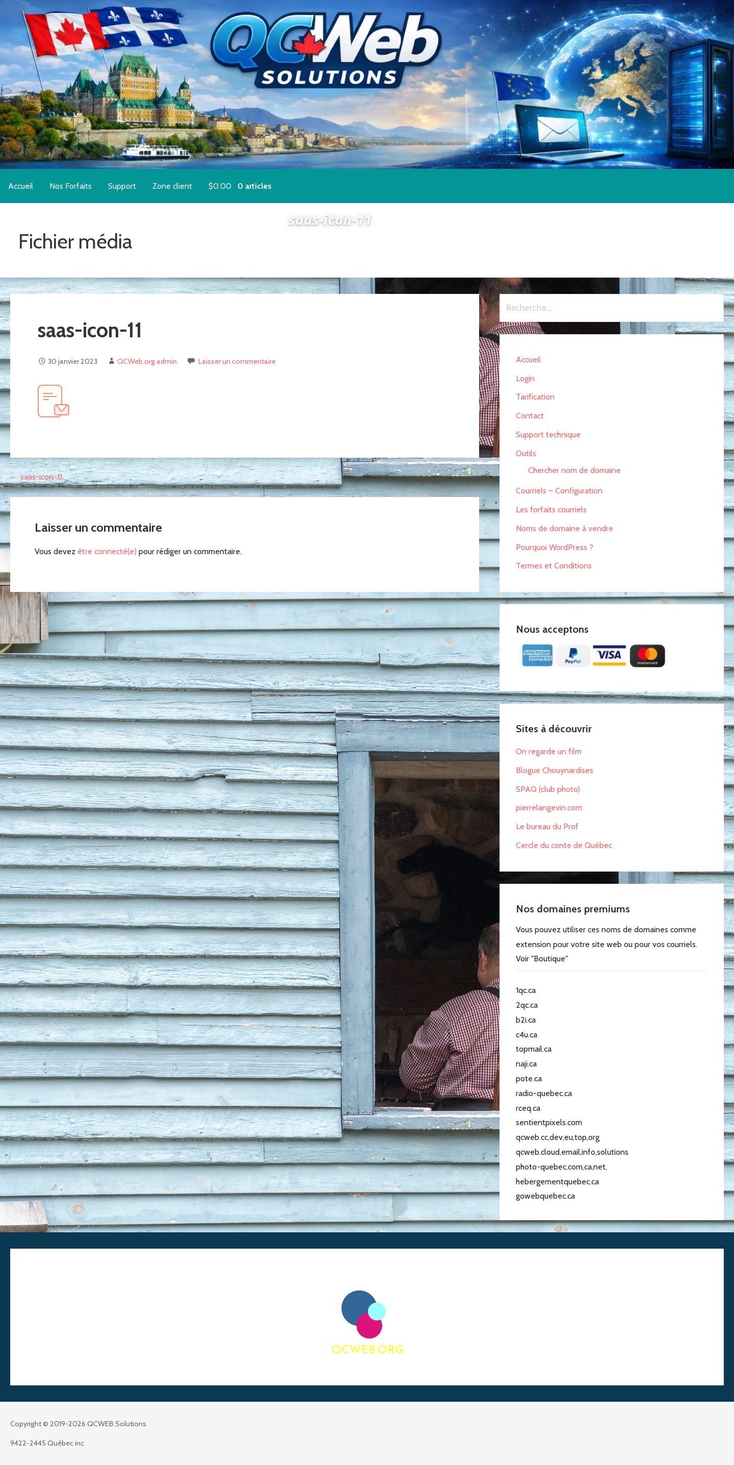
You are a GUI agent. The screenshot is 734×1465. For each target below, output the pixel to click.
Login (525, 378)
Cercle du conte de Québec (564, 845)
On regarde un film (549, 751)
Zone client (172, 186)
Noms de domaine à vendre (564, 528)
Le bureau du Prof (547, 826)
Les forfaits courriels (551, 509)
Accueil (20, 186)
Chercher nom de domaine (574, 470)
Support (122, 186)
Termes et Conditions (554, 565)
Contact (530, 415)
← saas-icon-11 (36, 477)
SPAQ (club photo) (548, 789)
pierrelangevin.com (549, 807)
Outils (526, 453)
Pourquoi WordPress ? (554, 547)
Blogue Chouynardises (554, 770)
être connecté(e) (107, 551)
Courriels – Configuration (559, 490)
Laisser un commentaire (237, 361)
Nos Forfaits (70, 186)
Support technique (548, 434)
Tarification (535, 397)
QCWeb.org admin (147, 361)
